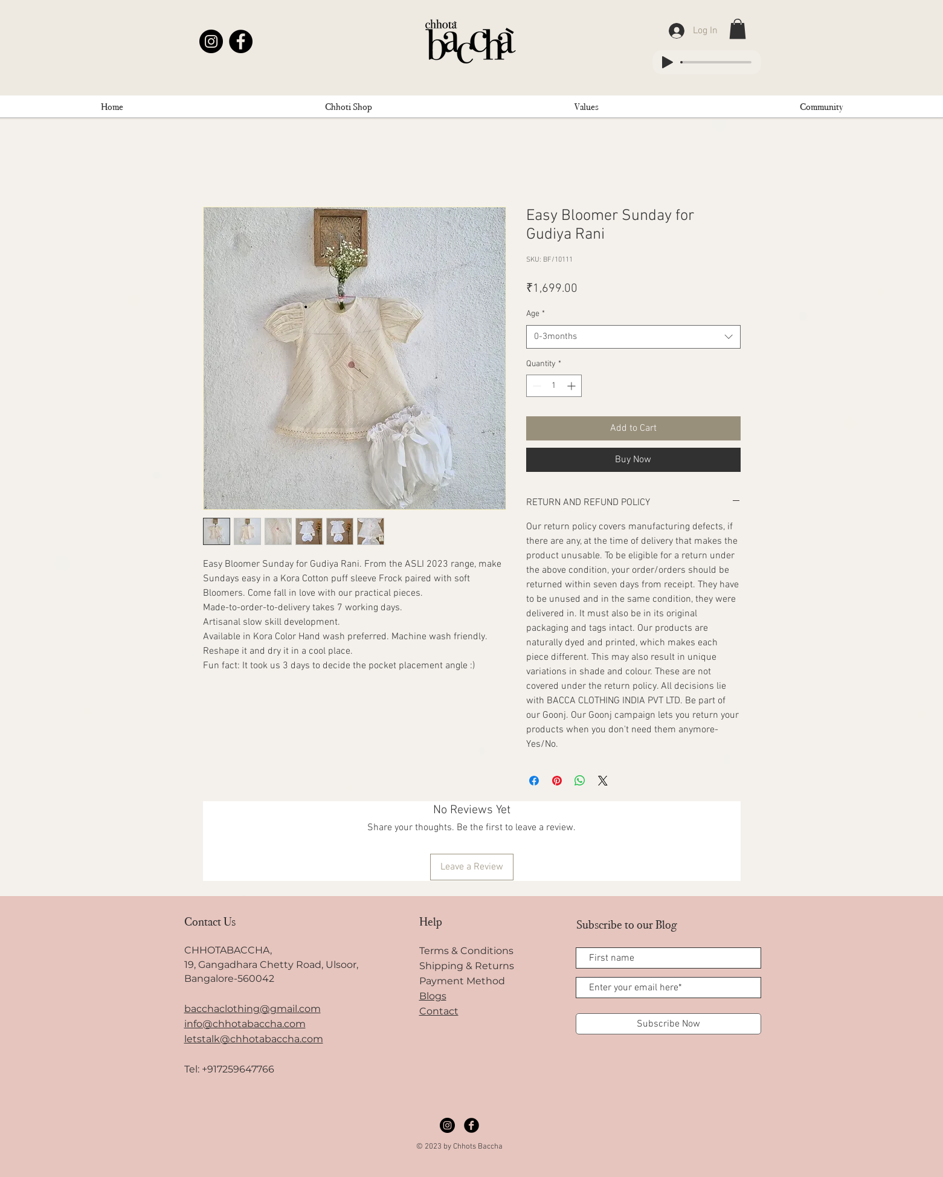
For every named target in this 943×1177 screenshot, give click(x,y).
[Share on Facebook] (534, 780)
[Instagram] (211, 41)
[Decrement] (535, 385)
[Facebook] (241, 41)
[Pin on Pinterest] (557, 780)
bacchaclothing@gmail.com (252, 1008)
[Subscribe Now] (668, 1023)
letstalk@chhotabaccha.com (253, 1039)
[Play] (667, 62)
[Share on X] (603, 780)
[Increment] (572, 385)
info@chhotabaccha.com (245, 1024)
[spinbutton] (554, 385)
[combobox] (633, 337)
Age (535, 314)
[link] (737, 29)
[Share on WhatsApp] (580, 780)
